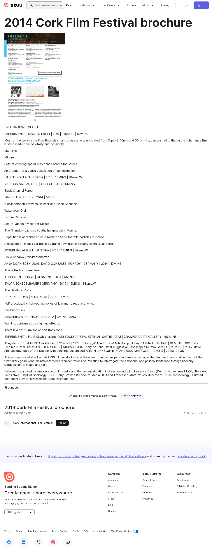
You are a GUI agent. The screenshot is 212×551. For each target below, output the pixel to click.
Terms (7, 531)
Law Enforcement (37, 531)
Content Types (150, 480)
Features (147, 486)
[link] (69, 5)
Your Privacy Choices (125, 531)
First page (11, 387)
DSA (86, 531)
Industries (147, 498)
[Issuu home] (13, 5)
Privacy (20, 531)
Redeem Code (184, 492)
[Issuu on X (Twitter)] (38, 542)
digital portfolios (59, 456)
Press (111, 498)
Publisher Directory (187, 486)
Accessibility (100, 531)
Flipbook (147, 492)
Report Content (60, 531)
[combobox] (48, 5)
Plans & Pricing (116, 492)
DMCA (76, 531)
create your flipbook (192, 456)
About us (113, 480)
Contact (112, 511)
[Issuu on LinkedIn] (23, 542)
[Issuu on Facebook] (8, 542)
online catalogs (107, 456)
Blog (110, 504)
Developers (183, 480)
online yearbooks (83, 456)
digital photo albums (132, 456)
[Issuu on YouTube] (67, 542)
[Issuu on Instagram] (53, 542)
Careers (112, 486)
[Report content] (194, 413)
